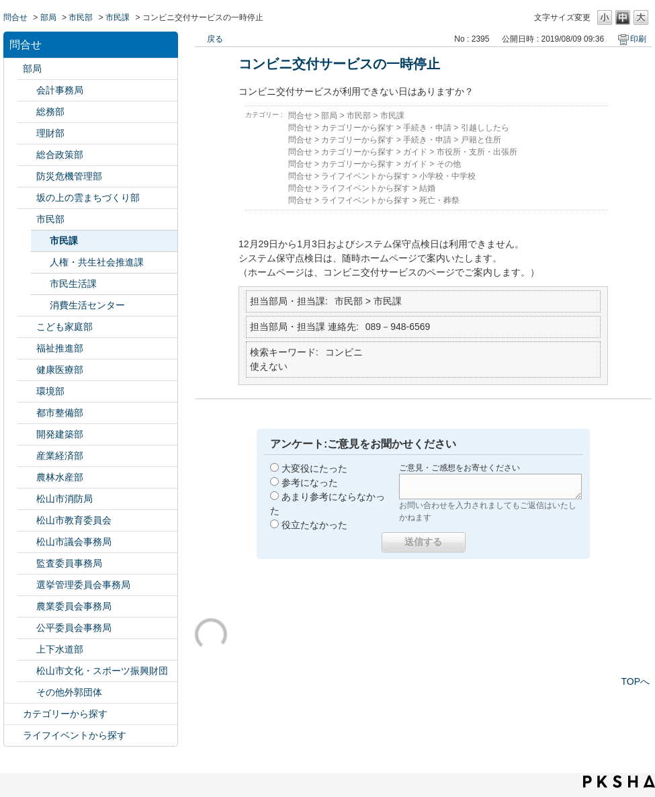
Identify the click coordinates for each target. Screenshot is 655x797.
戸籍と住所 (481, 139)
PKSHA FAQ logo (619, 781)
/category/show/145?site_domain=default (27, 628)
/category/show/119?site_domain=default (13, 69)
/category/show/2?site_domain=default (13, 714)
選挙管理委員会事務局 (83, 584)
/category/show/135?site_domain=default (27, 413)
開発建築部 (59, 434)
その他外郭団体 (69, 692)
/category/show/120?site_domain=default (27, 90)
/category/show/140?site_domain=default (27, 499)
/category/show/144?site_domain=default (27, 649)
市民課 (117, 17)
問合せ (15, 17)
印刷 (638, 39)
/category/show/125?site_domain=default (27, 112)
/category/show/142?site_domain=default (27, 520)
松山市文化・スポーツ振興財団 (102, 670)
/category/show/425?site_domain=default (27, 434)
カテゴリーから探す (65, 713)
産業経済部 (59, 455)
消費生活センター (87, 305)
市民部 (81, 17)
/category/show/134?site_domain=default (27, 671)
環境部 (50, 391)
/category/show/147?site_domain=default (27, 606)
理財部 (50, 133)
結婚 (427, 188)
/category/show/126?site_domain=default (27, 155)
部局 (48, 17)
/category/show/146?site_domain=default (27, 563)
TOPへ (635, 681)
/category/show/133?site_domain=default (27, 391)
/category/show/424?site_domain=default (27, 176)
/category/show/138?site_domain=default (27, 456)
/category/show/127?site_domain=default (27, 133)
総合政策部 (59, 154)
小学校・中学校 (447, 176)
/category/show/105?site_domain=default (13, 735)
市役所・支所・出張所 (477, 152)
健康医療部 (59, 369)
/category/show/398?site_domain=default (27, 198)
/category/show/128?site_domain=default (27, 219)
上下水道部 (59, 649)
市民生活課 (73, 283)
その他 (449, 164)
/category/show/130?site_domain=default (27, 348)
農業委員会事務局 (74, 606)
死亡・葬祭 (439, 200)
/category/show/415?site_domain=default (27, 327)
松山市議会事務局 (74, 541)
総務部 (50, 111)
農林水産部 (59, 477)
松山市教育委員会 (74, 520)
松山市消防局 (64, 498)
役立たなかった (314, 524)
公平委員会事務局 (74, 627)
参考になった (309, 482)
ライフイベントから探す (74, 735)
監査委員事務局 (69, 563)
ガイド (415, 152)
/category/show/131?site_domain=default (27, 692)
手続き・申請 (427, 127)
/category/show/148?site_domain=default (27, 585)
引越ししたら (485, 127)
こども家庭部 (64, 326)
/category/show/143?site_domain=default (27, 542)
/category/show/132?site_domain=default (27, 370)
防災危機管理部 (69, 176)
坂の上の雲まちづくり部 (88, 197)
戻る (215, 39)
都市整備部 (59, 412)
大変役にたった (314, 468)
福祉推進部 (59, 348)
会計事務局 (59, 90)
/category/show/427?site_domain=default (27, 477)
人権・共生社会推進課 (97, 262)
